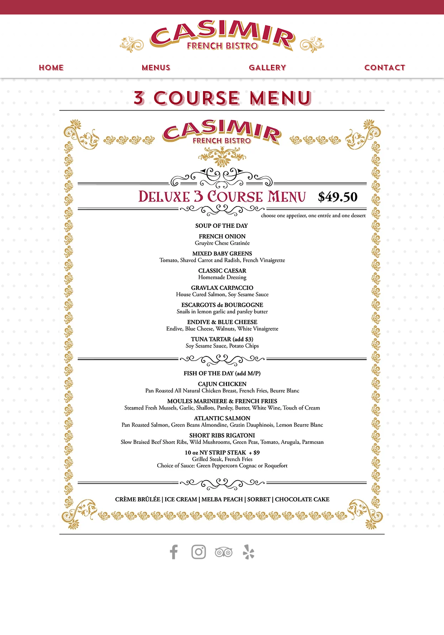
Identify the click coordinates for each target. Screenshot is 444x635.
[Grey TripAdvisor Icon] (223, 552)
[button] (212, 7)
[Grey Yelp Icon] (248, 552)
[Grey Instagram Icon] (198, 552)
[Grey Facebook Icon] (173, 552)
